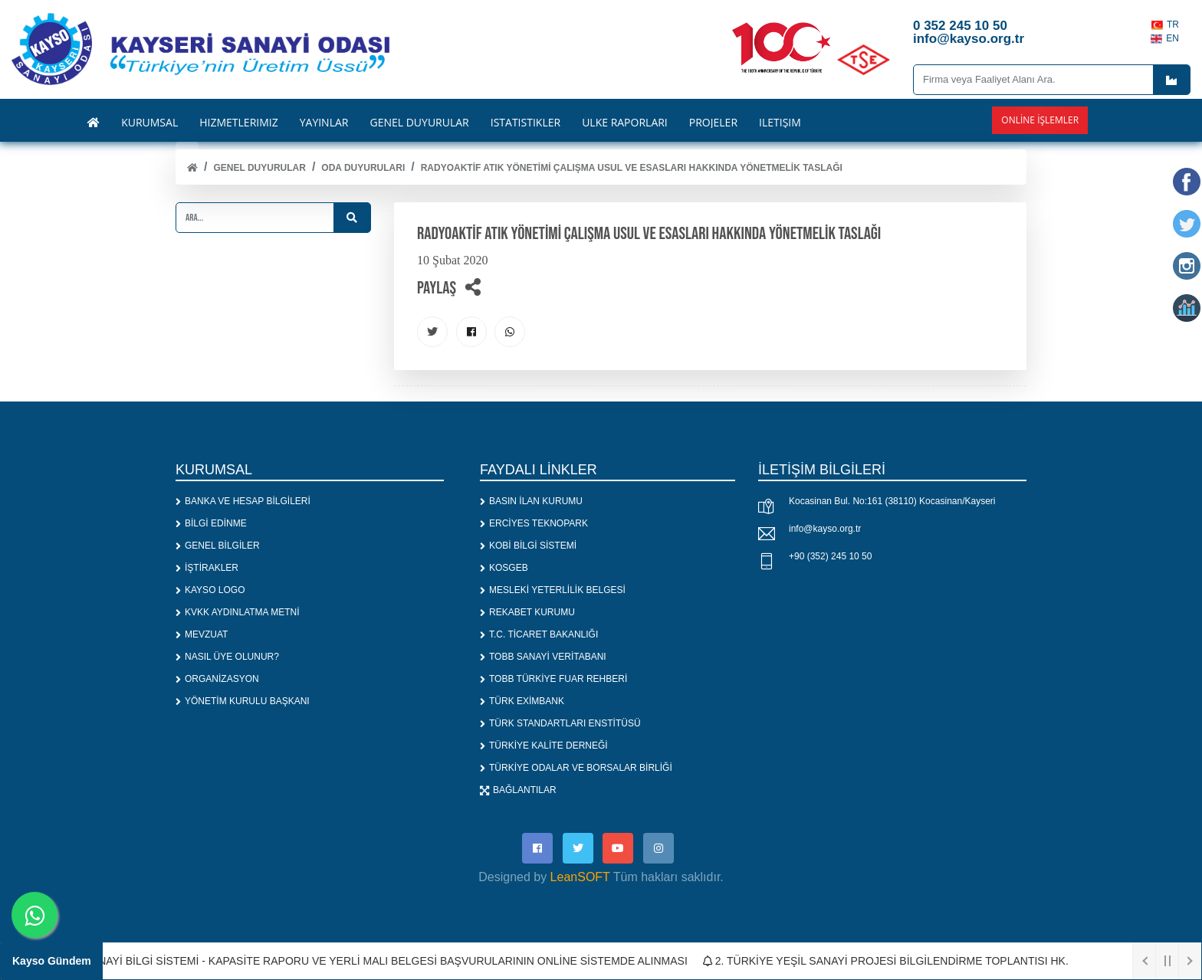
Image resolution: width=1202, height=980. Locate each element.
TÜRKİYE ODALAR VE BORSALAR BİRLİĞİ (576, 767)
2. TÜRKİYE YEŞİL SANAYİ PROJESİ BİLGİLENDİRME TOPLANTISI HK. (892, 961)
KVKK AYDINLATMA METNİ (238, 612)
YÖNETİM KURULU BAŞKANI (243, 701)
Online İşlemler (1040, 119)
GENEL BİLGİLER (218, 545)
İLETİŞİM (780, 122)
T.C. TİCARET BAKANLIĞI (539, 634)
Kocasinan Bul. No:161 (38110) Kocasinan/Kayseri (892, 501)
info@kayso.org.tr (825, 528)
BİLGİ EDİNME (211, 523)
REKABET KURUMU (527, 612)
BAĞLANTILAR (518, 790)
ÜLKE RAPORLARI (625, 122)
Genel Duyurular (259, 167)
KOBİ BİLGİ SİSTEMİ (528, 545)
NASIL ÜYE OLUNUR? (227, 656)
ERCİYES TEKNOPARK (534, 523)
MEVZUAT (202, 634)
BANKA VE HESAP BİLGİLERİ (243, 501)
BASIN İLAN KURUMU (531, 501)
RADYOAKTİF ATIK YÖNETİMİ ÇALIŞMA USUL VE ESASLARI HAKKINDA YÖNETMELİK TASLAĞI (631, 167)
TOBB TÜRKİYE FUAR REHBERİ (553, 679)
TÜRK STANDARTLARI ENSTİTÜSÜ (560, 723)
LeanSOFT (580, 876)
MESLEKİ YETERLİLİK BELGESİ (553, 590)
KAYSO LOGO (210, 590)
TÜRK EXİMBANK (522, 701)
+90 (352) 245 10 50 (830, 556)
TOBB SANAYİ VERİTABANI (543, 656)
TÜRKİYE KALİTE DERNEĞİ (544, 745)
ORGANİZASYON (217, 679)
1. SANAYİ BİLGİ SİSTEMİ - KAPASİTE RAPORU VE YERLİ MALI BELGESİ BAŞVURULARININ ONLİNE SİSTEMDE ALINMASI (380, 961)
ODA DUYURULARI (363, 167)
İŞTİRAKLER (207, 567)
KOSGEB (504, 567)
